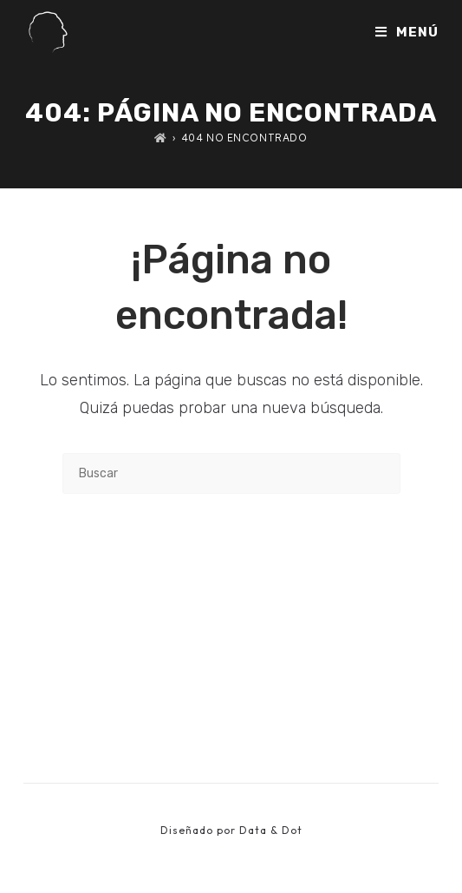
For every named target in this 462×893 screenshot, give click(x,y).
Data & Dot (271, 830)
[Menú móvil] (407, 32)
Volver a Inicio (231, 564)
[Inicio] (160, 137)
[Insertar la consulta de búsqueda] (231, 473)
